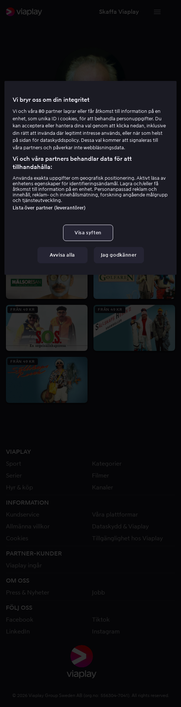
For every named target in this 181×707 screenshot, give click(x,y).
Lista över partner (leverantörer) (49, 208)
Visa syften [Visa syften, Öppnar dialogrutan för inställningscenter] (88, 232)
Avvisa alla (62, 255)
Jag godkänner (118, 255)
